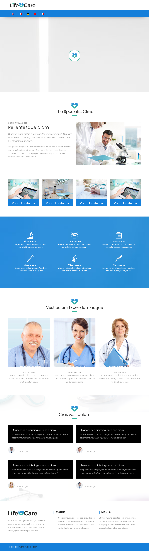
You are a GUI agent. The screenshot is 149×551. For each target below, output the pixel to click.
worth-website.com (28, 547)
